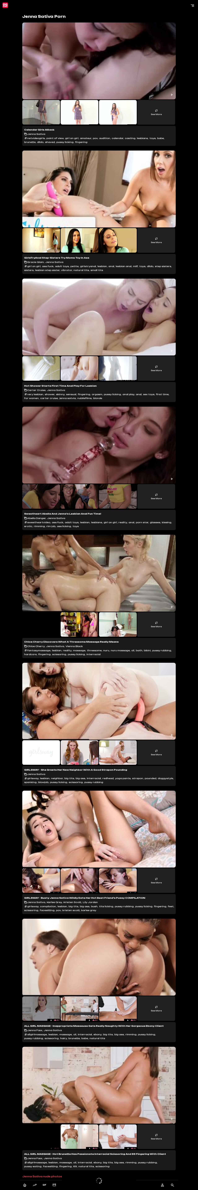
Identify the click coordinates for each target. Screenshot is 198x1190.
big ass (80, 778)
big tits (69, 778)
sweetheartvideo (38, 522)
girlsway (33, 778)
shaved (50, 142)
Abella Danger (36, 518)
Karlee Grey (54, 902)
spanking (30, 782)
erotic (28, 526)
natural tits (81, 270)
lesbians (142, 138)
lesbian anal (123, 266)
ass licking (64, 526)
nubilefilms (84, 398)
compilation (48, 906)
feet (171, 906)
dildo (40, 142)
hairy (63, 1038)
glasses (155, 522)
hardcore (30, 654)
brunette (30, 142)
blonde (97, 398)
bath (139, 650)
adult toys (62, 266)
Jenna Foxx (34, 1030)
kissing (166, 522)
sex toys (148, 394)
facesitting (47, 910)
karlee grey (88, 910)
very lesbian (35, 394)
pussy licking (64, 142)
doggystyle (165, 778)
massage (79, 650)
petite (74, 266)
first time (162, 394)
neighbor (57, 778)
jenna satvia (67, 398)
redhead (108, 778)
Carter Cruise (36, 390)
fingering (81, 142)
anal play (128, 394)
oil (132, 650)
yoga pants (123, 778)
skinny (60, 394)
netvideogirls (36, 138)
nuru (106, 650)
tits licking (106, 906)
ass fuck (48, 266)
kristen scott (71, 910)
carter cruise (49, 398)
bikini (147, 650)
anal (111, 266)
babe (160, 138)
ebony (97, 1034)
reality (122, 522)
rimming (39, 526)
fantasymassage (38, 650)
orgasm (97, 394)
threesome (94, 650)
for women (31, 398)
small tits (96, 270)
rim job (50, 526)
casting (130, 138)
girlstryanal (88, 266)
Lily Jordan (90, 902)
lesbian (102, 266)
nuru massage (120, 650)
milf (135, 266)
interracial (93, 654)
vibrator (66, 270)
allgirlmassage (37, 1034)
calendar (117, 138)
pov (95, 138)
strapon (137, 778)
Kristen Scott (72, 902)
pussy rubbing (161, 650)
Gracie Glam (35, 262)
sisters (29, 270)
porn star (142, 522)
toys (152, 138)
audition (104, 138)
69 (75, 1166)
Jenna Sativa (36, 134)
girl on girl (71, 138)
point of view (55, 138)
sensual (71, 394)
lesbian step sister (47, 270)
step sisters (163, 266)
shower (49, 394)
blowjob (43, 782)
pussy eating (32, 1166)
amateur (85, 138)
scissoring (59, 654)
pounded (150, 778)
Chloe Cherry (36, 646)
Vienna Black (74, 646)
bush (94, 906)
